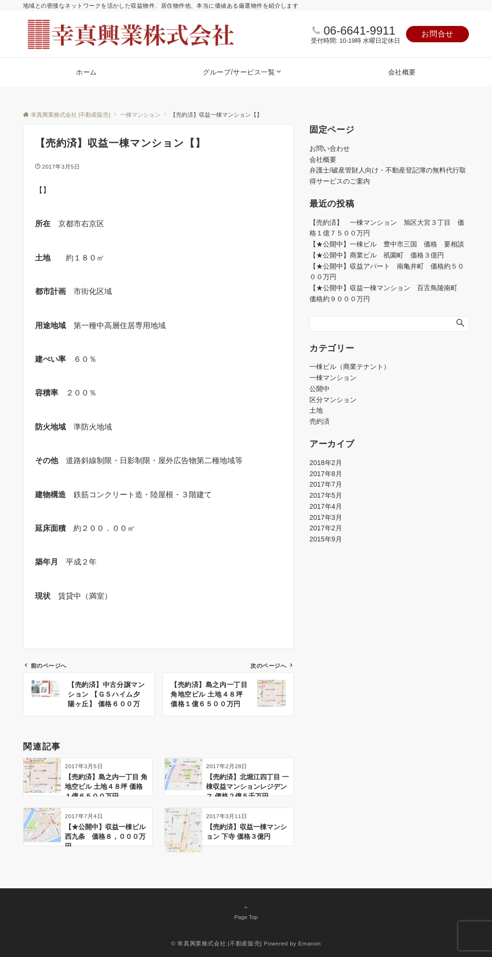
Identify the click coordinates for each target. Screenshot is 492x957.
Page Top (246, 912)
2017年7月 (325, 484)
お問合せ (437, 34)
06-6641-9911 (359, 30)
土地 (316, 410)
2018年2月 (325, 462)
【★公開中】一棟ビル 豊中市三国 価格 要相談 (386, 244)
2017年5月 (325, 495)
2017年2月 (325, 528)
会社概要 (322, 159)
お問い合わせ (329, 148)
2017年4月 (325, 506)
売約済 (319, 421)
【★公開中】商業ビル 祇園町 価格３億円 (380, 255)
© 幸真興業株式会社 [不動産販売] (216, 943)
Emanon (309, 943)
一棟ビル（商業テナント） (349, 366)
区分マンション (333, 400)
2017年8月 (325, 474)
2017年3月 (325, 517)
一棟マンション (333, 377)
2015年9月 (325, 539)
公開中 (319, 389)
